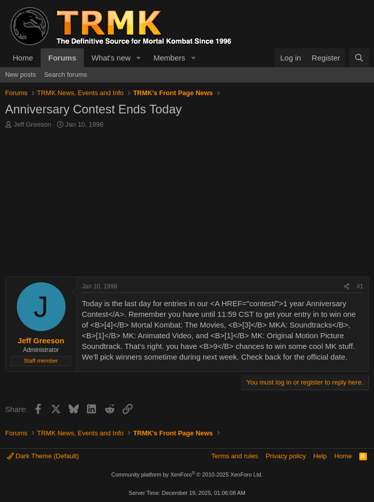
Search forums (65, 74)
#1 (360, 286)
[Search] (359, 57)
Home (23, 57)
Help (320, 456)
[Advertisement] (187, 205)
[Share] (346, 286)
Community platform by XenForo (187, 474)
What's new (111, 57)
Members (169, 57)
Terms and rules (234, 456)
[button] (139, 57)
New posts (20, 74)
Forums (62, 57)
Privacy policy (286, 456)
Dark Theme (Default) (43, 456)
